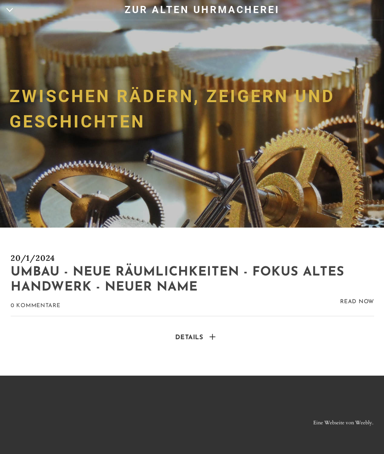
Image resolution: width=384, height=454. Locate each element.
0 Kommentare (35, 306)
